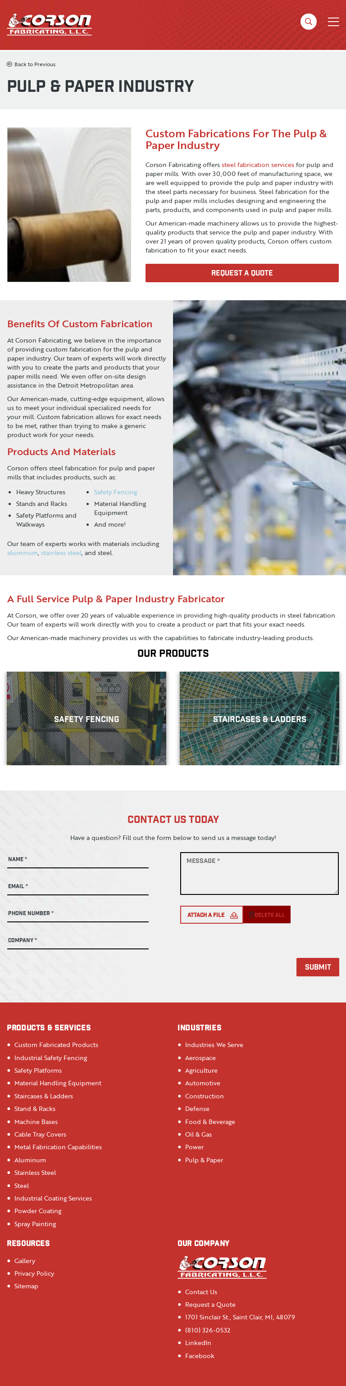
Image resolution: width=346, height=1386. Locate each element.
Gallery (24, 1260)
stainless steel (61, 552)
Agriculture (201, 1070)
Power (194, 1146)
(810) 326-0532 (207, 1330)
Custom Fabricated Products (56, 1044)
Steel (21, 1185)
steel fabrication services (258, 164)
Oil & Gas (198, 1134)
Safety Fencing (115, 492)
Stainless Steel (35, 1172)
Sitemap (26, 1286)
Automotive (202, 1083)
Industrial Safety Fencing (50, 1057)
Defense (197, 1108)
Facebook (199, 1355)
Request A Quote (242, 274)
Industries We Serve (214, 1044)
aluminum (22, 552)
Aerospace (200, 1057)
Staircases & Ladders (43, 1096)
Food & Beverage (210, 1121)
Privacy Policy (34, 1273)
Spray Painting (35, 1223)
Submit (318, 968)
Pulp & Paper (204, 1160)
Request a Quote (210, 1304)
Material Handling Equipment (57, 1083)
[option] (86, 718)
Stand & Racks (34, 1108)
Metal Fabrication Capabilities (58, 1146)
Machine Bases (36, 1121)
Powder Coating (37, 1210)
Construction (204, 1096)
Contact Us (201, 1291)
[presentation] (248, 950)
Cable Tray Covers (40, 1134)
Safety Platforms (38, 1070)
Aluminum (30, 1160)
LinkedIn (198, 1342)
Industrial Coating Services (53, 1198)
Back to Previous (31, 64)
